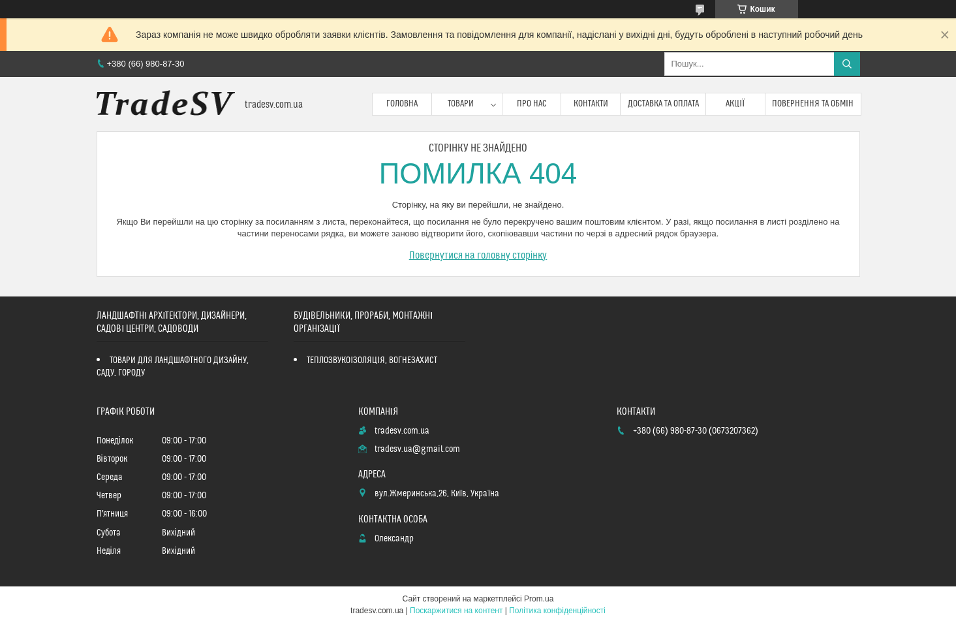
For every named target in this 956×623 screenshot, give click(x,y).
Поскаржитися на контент (456, 610)
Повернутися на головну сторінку (478, 255)
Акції (735, 104)
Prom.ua (538, 598)
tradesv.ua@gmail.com (417, 449)
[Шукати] (847, 64)
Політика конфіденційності (557, 610)
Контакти (591, 104)
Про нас (532, 104)
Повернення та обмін (813, 104)
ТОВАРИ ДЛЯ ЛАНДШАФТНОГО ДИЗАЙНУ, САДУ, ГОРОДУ (173, 366)
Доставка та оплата (663, 104)
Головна (402, 104)
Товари (461, 104)
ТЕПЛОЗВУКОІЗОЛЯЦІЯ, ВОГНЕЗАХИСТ (372, 360)
